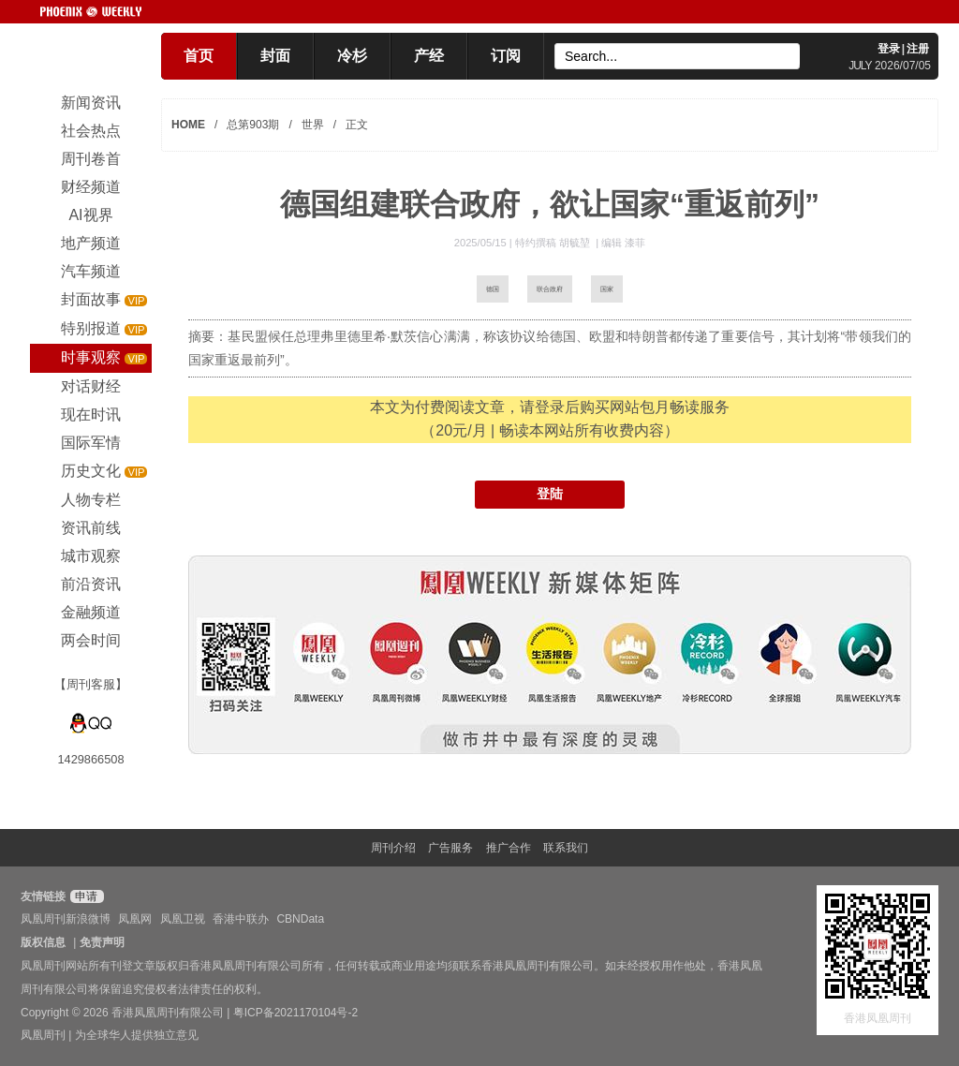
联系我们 (565, 847)
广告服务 (450, 847)
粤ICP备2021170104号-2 (295, 1012)
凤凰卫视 (182, 918)
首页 (199, 56)
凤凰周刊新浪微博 (66, 918)
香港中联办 (241, 918)
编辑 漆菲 (623, 242)
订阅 (506, 56)
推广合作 (508, 847)
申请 (84, 896)
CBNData (300, 918)
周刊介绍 (393, 847)
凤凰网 (135, 918)
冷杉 (352, 56)
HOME (188, 124)
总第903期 (253, 124)
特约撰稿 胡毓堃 (554, 242)
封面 (275, 56)
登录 (889, 48)
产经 (429, 56)
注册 (918, 48)
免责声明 (102, 942)
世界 (313, 124)
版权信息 (43, 942)
